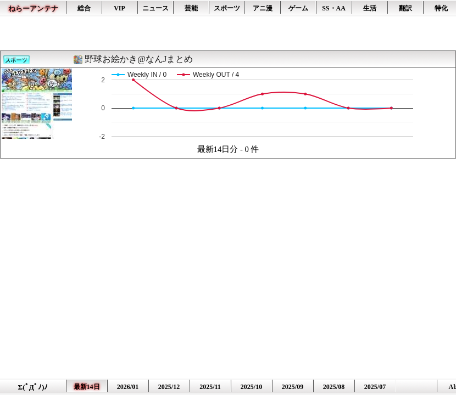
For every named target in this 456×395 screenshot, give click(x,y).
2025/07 (375, 387)
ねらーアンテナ (33, 8)
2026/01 (127, 387)
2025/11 (210, 387)
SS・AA (334, 8)
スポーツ (227, 8)
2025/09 (292, 387)
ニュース (155, 8)
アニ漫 (263, 8)
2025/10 (251, 387)
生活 (369, 8)
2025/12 (169, 387)
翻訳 (405, 8)
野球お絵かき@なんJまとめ (139, 59)
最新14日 (87, 387)
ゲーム (298, 8)
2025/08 (333, 387)
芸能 (191, 8)
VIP (119, 8)
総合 (84, 8)
